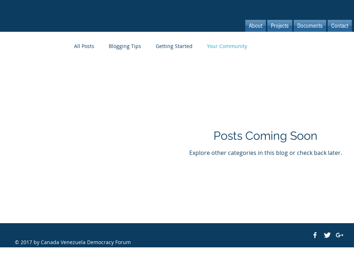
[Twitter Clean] (327, 235)
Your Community (227, 46)
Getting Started (174, 46)
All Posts (84, 46)
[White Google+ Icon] (340, 235)
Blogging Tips (125, 46)
